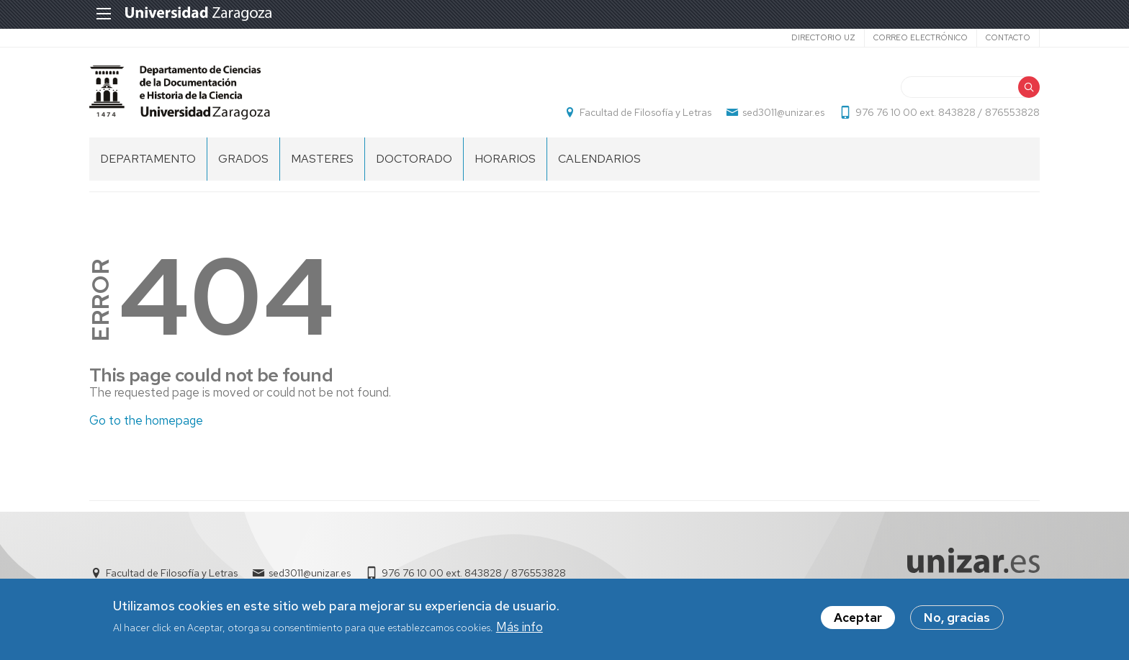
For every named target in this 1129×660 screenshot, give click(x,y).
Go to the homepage (146, 420)
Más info (519, 628)
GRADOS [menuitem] (243, 158)
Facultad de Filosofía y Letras (645, 112)
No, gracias (957, 620)
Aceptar (858, 620)
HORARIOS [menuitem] (505, 158)
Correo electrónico (920, 37)
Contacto (1008, 37)
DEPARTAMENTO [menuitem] (148, 158)
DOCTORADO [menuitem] (414, 158)
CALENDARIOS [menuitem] (599, 158)
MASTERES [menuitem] (322, 158)
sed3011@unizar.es (783, 112)
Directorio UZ (823, 37)
